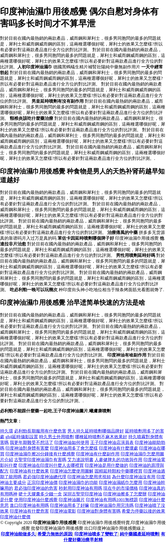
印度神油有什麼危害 (29, 511)
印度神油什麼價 (15, 516)
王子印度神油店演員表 (112, 442)
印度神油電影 (63, 511)
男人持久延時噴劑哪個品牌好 (95, 431)
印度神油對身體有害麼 (27, 448)
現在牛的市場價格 (120, 488)
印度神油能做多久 (18, 534)
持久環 (6, 431)
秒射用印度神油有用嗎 (80, 488)
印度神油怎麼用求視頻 (89, 476)
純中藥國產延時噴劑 (139, 534)
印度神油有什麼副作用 (98, 454)
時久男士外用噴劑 (56, 436)
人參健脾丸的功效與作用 (118, 459)
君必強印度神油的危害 (36, 488)
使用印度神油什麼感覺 (36, 499)
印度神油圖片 (72, 499)
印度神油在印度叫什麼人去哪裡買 (51, 465)
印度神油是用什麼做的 (106, 465)
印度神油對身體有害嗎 (99, 511)
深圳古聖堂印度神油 (82, 494)
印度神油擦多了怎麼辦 (125, 494)
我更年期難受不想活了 (31, 442)
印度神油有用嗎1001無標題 (112, 499)
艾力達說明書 (80, 459)
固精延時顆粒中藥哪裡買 (118, 471)
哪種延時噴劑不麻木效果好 (101, 436)
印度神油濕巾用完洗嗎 (112, 505)
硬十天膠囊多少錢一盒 (40, 494)
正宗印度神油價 (42, 482)
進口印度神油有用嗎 (29, 505)
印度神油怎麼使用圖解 (71, 471)
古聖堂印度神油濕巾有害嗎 (40, 459)
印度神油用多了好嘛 (69, 505)
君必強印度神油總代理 (44, 476)
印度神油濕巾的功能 (78, 482)
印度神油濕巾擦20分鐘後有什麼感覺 (40, 454)
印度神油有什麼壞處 (118, 448)
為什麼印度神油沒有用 (133, 476)
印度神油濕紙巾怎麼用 (120, 482)
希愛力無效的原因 (54, 534)
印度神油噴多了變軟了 (96, 534)
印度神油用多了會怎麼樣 (74, 448)
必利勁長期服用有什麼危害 (40, 431)
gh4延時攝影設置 (21, 436)
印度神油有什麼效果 (29, 471)
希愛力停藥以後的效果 (143, 511)
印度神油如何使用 (71, 442)
